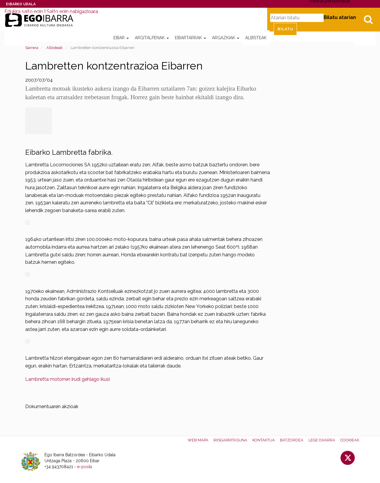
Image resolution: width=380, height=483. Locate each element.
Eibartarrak (190, 37)
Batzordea (291, 440)
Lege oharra (321, 440)
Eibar (121, 37)
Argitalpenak (152, 37)
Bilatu (368, 19)
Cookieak (349, 440)
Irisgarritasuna (230, 440)
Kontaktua (263, 440)
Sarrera (31, 47)
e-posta (84, 466)
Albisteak (256, 37)
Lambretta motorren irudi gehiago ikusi (67, 379)
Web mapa (198, 440)
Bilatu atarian (340, 17)
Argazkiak (225, 37)
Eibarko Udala (21, 4)
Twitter (348, 458)
